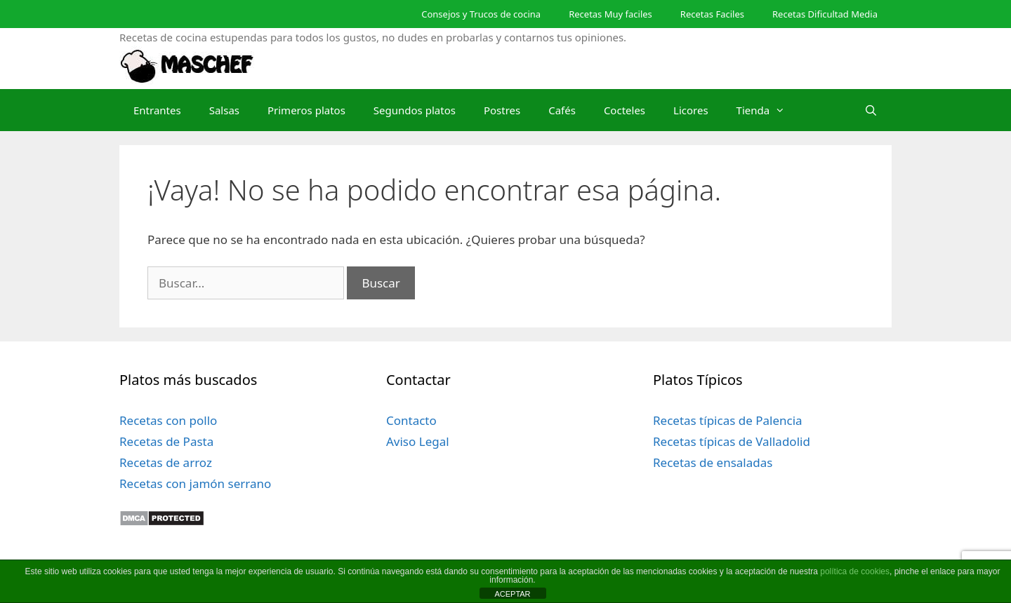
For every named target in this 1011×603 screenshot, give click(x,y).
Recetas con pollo (168, 420)
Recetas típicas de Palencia (727, 420)
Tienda (768, 110)
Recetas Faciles (712, 14)
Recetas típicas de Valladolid (731, 441)
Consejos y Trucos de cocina (481, 14)
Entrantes (157, 110)
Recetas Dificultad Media (825, 14)
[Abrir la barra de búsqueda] (871, 110)
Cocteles (624, 110)
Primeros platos (306, 110)
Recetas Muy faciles (610, 14)
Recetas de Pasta (166, 441)
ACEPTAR (512, 594)
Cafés (562, 110)
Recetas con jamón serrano (195, 483)
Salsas (224, 110)
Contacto (411, 420)
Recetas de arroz (165, 462)
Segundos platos (415, 110)
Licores (690, 110)
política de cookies (855, 571)
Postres (502, 110)
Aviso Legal (417, 441)
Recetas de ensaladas (712, 462)
